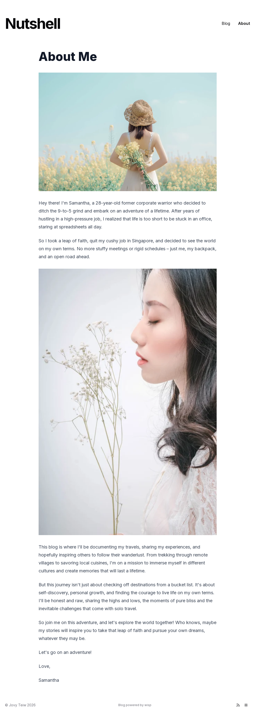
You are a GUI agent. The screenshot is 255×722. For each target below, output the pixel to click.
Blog (226, 23)
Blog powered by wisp (134, 705)
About (244, 23)
